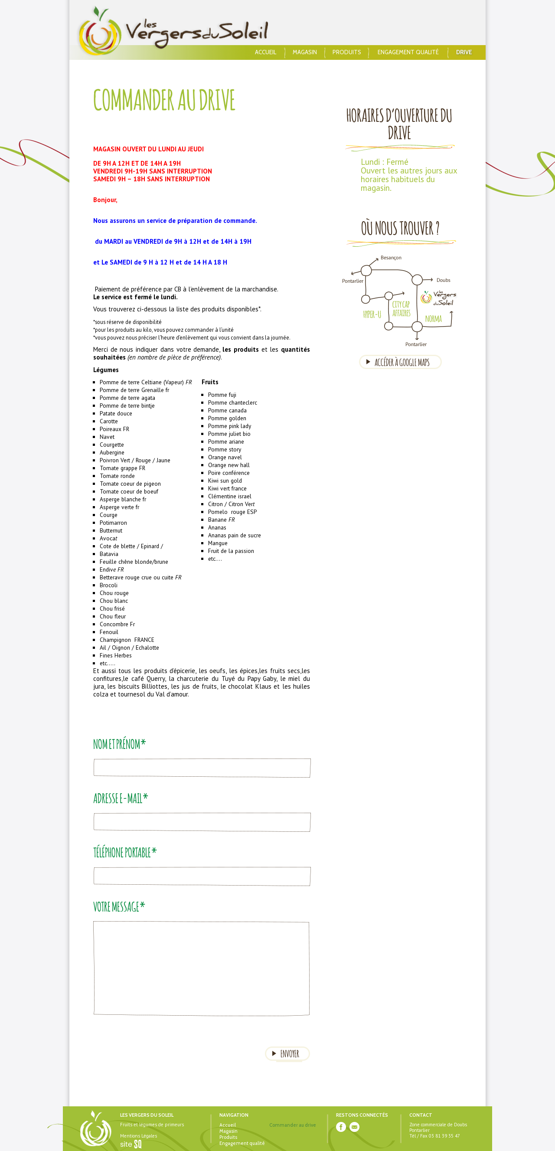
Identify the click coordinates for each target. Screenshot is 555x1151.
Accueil (265, 52)
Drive (464, 52)
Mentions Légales (138, 1136)
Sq (134, 1144)
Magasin (305, 52)
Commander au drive (292, 1125)
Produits (347, 52)
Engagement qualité (408, 52)
